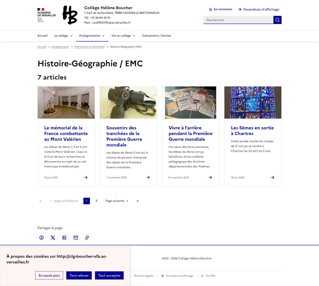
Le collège (61, 36)
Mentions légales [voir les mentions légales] (143, 276)
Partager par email (76, 238)
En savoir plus (49, 275)
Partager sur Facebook (41, 238)
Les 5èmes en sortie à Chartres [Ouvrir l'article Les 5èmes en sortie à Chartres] (252, 130)
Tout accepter (109, 275)
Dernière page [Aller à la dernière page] (137, 201)
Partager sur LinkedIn (64, 238)
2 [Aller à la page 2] (96, 201)
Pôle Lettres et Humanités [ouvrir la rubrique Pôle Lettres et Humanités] (89, 47)
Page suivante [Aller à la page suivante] (114, 201)
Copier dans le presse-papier (87, 238)
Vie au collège (121, 36)
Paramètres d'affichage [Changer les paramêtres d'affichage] (261, 9)
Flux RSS (210, 276)
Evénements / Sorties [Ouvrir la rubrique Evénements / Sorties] (156, 36)
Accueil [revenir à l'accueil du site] (41, 47)
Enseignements (89, 36)
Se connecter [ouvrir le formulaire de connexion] (223, 9)
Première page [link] (40, 201)
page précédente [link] (66, 201)
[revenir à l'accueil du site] (122, 8)
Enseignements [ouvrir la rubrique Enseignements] (60, 47)
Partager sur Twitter (53, 238)
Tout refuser (79, 275)
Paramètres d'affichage (179, 276)
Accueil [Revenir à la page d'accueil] (42, 36)
